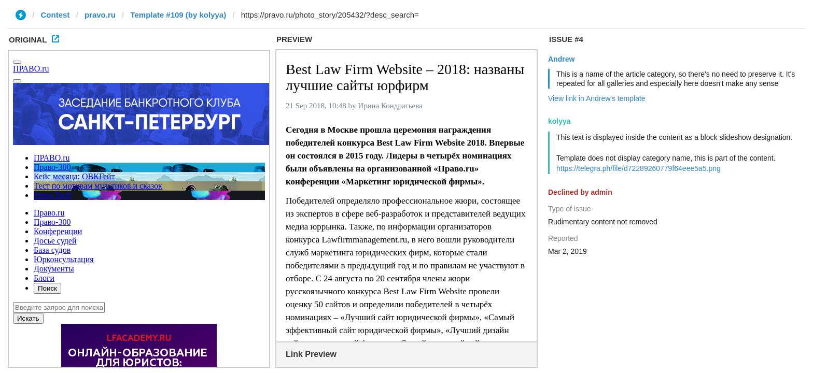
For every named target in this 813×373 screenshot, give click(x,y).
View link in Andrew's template (597, 98)
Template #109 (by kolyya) (178, 14)
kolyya (559, 121)
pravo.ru (100, 14)
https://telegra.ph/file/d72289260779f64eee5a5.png (638, 168)
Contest (55, 14)
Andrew (561, 59)
